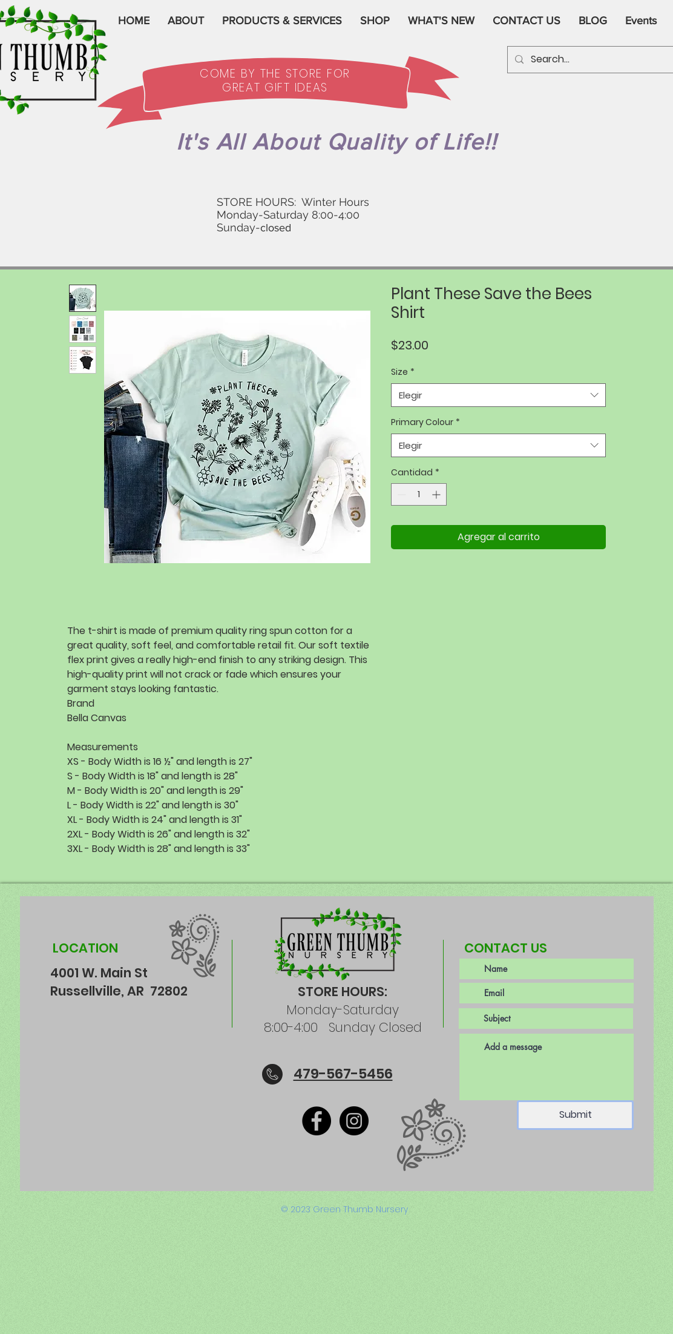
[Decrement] (400, 494)
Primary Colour (425, 422)
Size (403, 372)
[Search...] (598, 60)
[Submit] (575, 1115)
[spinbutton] (419, 494)
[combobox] (498, 395)
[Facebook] (316, 1120)
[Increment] (437, 494)
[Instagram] (354, 1120)
